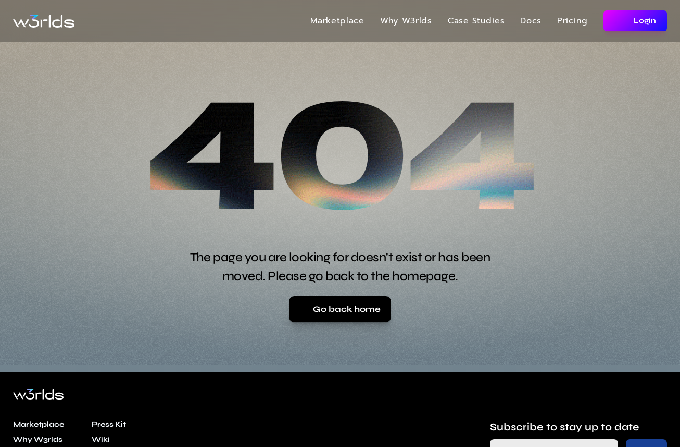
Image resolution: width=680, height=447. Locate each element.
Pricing (572, 21)
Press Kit (109, 424)
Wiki (101, 439)
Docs (531, 21)
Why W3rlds (406, 21)
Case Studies (476, 21)
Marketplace (337, 21)
